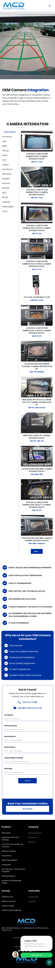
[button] (50, 6)
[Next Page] (37, 551)
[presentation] (27, 790)
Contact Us (33, 837)
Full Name (8, 715)
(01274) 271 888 (29, 702)
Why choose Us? (34, 833)
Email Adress (9, 747)
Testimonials (33, 897)
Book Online (27, 809)
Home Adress (10, 736)
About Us (32, 842)
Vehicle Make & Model (13, 758)
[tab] (10, 132)
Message (8, 768)
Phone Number (10, 726)
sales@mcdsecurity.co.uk (30, 708)
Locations (32, 901)
